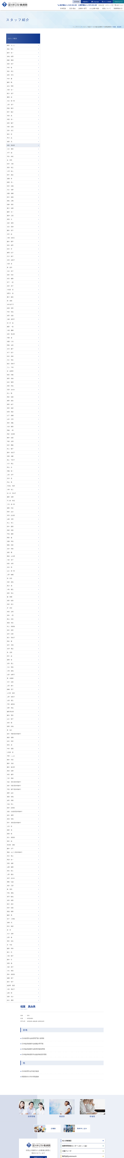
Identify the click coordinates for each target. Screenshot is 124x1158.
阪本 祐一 (10, 52)
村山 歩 (9, 467)
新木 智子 (10, 981)
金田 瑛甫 (10, 800)
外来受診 (63, 9)
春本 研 (9, 134)
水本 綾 (9, 234)
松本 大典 (10, 163)
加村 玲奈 (10, 275)
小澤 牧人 (10, 171)
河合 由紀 (10, 156)
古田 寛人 (10, 663)
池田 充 (9, 141)
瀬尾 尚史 (10, 508)
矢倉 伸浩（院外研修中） (14, 782)
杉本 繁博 (10, 382)
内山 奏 (9, 482)
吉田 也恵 (10, 315)
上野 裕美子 (11, 696)
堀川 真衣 (10, 904)
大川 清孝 (10, 933)
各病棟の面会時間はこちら (57, 1106)
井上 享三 (10, 523)
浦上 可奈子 (11, 460)
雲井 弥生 (10, 941)
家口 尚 (9, 952)
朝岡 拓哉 (11, 726)
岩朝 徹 (9, 963)
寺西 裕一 (10, 119)
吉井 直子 (10, 286)
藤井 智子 (10, 230)
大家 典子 (10, 967)
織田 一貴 (10, 326)
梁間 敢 (9, 659)
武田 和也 (10, 386)
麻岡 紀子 (10, 252)
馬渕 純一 (11, 859)
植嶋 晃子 (10, 689)
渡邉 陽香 (10, 911)
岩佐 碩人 (10, 870)
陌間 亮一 (10, 182)
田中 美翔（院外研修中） (14, 822)
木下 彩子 (10, 352)
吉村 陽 (9, 722)
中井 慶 (9, 78)
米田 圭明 (10, 611)
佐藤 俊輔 (10, 193)
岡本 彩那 (10, 397)
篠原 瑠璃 (10, 737)
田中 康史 (10, 175)
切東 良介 (10, 996)
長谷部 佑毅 (11, 845)
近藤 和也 (10, 541)
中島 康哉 (10, 893)
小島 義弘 (10, 589)
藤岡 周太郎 (10, 711)
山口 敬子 (10, 719)
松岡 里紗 (10, 411)
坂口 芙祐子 (11, 637)
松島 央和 (10, 563)
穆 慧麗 (9, 597)
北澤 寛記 (10, 648)
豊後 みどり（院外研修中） (14, 852)
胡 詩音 (9, 578)
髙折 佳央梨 (11, 434)
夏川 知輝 (10, 208)
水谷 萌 (9, 567)
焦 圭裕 (9, 652)
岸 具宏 (9, 608)
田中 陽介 (10, 112)
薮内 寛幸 (10, 715)
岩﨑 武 (9, 922)
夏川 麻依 (10, 297)
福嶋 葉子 (10, 978)
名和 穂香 (10, 900)
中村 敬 (9, 67)
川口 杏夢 (10, 189)
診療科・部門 (83, 9)
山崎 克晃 (10, 519)
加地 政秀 (10, 56)
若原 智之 (10, 167)
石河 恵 (9, 478)
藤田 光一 (10, 212)
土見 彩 (9, 826)
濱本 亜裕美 (11, 974)
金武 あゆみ (11, 878)
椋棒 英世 (10, 204)
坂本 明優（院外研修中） (14, 733)
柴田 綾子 (10, 404)
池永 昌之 (10, 71)
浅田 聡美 (10, 600)
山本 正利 (10, 419)
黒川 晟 (9, 585)
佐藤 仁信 (10, 341)
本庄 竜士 (10, 856)
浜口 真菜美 (11, 837)
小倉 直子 (10, 560)
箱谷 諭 (9, 841)
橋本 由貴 (10, 437)
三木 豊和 (10, 149)
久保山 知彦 (11, 486)
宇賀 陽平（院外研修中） (14, 789)
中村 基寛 (10, 748)
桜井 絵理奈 (11, 808)
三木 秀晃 (10, 667)
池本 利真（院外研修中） (14, 785)
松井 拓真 (10, 907)
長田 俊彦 (10, 408)
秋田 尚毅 (10, 374)
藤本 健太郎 (11, 767)
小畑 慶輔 (10, 330)
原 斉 (9, 930)
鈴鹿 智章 (10, 308)
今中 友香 (10, 682)
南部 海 (9, 830)
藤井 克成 (10, 763)
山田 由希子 (11, 674)
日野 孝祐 (10, 708)
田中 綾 (9, 656)
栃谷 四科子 (11, 363)
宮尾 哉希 (10, 863)
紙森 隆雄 (10, 60)
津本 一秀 (10, 615)
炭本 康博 (10, 815)
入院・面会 (72, 9)
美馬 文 (9, 219)
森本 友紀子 (11, 452)
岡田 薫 (9, 537)
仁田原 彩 (10, 752)
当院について (106, 9)
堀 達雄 (9, 300)
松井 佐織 (10, 186)
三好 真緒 (10, 778)
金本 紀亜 (10, 634)
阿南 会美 (10, 345)
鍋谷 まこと (11, 45)
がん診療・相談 (94, 9)
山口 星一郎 (11, 571)
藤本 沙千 (10, 848)
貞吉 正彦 (10, 885)
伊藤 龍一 (10, 471)
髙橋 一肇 (10, 430)
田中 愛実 (10, 526)
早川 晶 (9, 138)
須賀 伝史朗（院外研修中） (14, 811)
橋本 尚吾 (10, 759)
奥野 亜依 (10, 400)
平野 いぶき (11, 756)
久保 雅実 (10, 426)
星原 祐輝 (10, 771)
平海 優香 (10, 534)
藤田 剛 (9, 82)
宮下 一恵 (10, 282)
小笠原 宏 (10, 289)
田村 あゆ (10, 511)
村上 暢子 (10, 448)
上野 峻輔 (10, 574)
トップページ (77, 27)
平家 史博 (10, 441)
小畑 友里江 (11, 238)
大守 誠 (9, 152)
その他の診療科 (98, 27)
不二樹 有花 (11, 500)
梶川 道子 (10, 93)
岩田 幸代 (10, 75)
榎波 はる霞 (11, 556)
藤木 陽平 (10, 241)
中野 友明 (10, 126)
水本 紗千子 (10, 304)
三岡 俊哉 (10, 671)
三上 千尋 (10, 367)
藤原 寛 (9, 915)
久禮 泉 (9, 263)
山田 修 (9, 937)
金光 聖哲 (10, 86)
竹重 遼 (9, 337)
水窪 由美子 (11, 260)
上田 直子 (10, 104)
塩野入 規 (10, 293)
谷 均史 (9, 944)
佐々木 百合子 (11, 493)
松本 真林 (10, 356)
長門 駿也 (10, 896)
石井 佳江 (10, 130)
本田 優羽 (10, 774)
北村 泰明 (10, 223)
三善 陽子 (10, 956)
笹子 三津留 (11, 919)
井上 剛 (9, 393)
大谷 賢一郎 (11, 101)
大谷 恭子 (10, 271)
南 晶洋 (9, 267)
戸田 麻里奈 (11, 704)
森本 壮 (9, 959)
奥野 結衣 (10, 793)
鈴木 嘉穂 (10, 197)
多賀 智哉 (10, 819)
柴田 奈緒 (10, 378)
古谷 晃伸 (10, 226)
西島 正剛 (10, 201)
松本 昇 (9, 249)
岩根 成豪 (10, 456)
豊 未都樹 (10, 678)
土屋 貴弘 (10, 700)
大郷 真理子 (11, 319)
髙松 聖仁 (10, 49)
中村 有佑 (10, 312)
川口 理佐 (10, 360)
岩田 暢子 (10, 123)
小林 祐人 (10, 489)
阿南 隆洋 (10, 108)
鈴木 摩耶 (10, 1000)
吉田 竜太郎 (11, 334)
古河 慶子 (10, 349)
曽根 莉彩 (10, 545)
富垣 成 (9, 745)
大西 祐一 (10, 89)
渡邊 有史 (10, 622)
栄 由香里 (10, 371)
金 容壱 (9, 160)
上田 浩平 (10, 474)
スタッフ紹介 (87, 27)
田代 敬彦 (10, 926)
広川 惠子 (10, 256)
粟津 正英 (10, 215)
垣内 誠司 (10, 245)
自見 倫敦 (10, 278)
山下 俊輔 (10, 415)
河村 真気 (10, 582)
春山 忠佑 (10, 619)
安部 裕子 (10, 64)
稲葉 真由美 (11, 145)
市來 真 (9, 115)
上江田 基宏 (11, 693)
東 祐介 (9, 730)
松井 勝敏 (10, 445)
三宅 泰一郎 (11, 504)
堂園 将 (9, 178)
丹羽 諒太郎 (11, 515)
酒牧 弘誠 (10, 882)
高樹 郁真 (10, 530)
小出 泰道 (10, 970)
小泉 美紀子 (11, 989)
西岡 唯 (9, 833)
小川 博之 (10, 463)
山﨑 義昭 (10, 867)
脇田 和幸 (10, 948)
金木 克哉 (10, 645)
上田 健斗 (10, 685)
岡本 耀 (9, 641)
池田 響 (9, 552)
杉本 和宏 (10, 741)
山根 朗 (9, 993)
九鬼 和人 (10, 804)
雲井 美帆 (10, 423)
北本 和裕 (10, 548)
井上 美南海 (11, 626)
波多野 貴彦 (11, 985)
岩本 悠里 (10, 630)
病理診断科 (107, 27)
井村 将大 (10, 604)
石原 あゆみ (11, 389)
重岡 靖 (9, 97)
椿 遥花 (9, 889)
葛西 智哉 (10, 796)
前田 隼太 (10, 593)
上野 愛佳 (10, 874)
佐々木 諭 (10, 323)
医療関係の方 (118, 9)
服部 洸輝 (10, 497)
